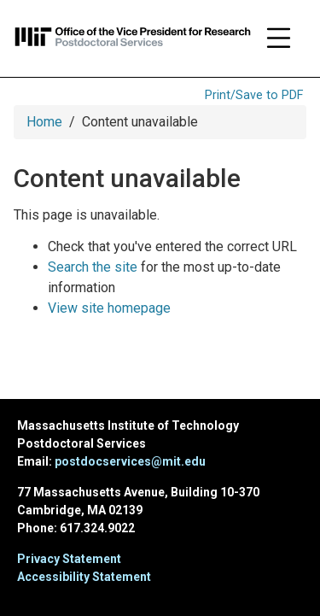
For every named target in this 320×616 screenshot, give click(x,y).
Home (44, 122)
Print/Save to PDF (254, 95)
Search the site (92, 267)
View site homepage (109, 308)
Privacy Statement (69, 559)
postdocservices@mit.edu (130, 461)
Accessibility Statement (84, 577)
